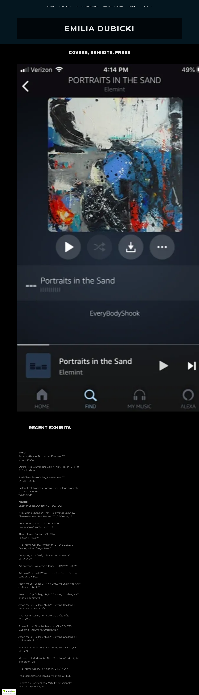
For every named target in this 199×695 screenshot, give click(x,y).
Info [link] (131, 6)
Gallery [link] (65, 6)
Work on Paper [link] (87, 6)
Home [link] (51, 6)
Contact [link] (146, 6)
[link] (99, 30)
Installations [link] (113, 6)
